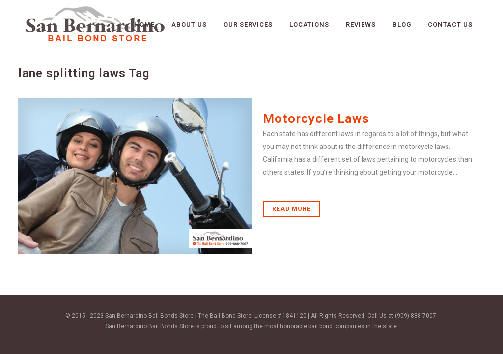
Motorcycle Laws (316, 118)
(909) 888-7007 (415, 315)
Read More (291, 209)
